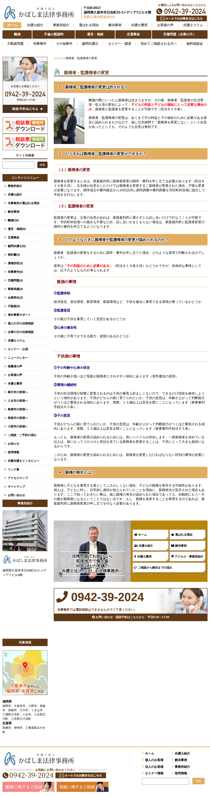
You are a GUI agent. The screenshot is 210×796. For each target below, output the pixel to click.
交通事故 (13, 236)
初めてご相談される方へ (159, 43)
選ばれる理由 (181, 534)
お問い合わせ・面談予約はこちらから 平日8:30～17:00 (130, 617)
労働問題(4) (15, 279)
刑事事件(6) (15, 271)
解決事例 (179, 545)
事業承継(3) (15, 288)
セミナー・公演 (18, 348)
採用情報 (13, 451)
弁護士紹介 (143, 545)
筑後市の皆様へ (18, 417)
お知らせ (13, 443)
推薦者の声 (15, 365)
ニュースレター (18, 357)
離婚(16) (13, 219)
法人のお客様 (154, 766)
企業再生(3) (15, 297)
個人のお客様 (154, 759)
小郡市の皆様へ (18, 425)
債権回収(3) (15, 262)
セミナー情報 (154, 773)
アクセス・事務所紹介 (187, 556)
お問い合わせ (16, 494)
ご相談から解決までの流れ (153, 567)
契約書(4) (14, 254)
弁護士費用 (143, 556)
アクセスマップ (18, 477)
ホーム (12, 25)
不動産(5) (14, 305)
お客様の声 (15, 374)
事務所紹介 (15, 185)
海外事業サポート (19, 314)
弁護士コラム (193, 25)
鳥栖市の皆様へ (18, 408)
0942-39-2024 (182, 11)
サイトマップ (16, 486)
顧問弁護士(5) (17, 245)
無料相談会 (194, 43)
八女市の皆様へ (18, 400)
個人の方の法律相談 (21, 322)
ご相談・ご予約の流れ (22, 434)
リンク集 (13, 468)
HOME (58, 57)
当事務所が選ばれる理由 (23, 202)
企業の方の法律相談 (21, 331)
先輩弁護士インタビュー (23, 460)
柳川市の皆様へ (18, 391)
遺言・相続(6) (17, 228)
